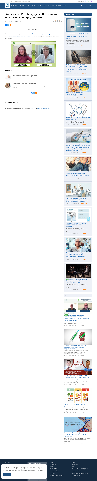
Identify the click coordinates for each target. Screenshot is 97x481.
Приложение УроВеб (26, 1)
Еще (65, 5)
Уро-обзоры (31, 5)
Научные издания (41, 5)
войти (32, 108)
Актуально (59, 5)
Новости (14, 5)
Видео (73, 462)
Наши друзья (75, 464)
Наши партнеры (17, 1)
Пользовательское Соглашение (80, 473)
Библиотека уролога (54, 471)
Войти (90, 6)
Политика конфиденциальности (80, 468)
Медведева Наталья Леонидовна (24, 84)
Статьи (51, 466)
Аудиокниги (52, 473)
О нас (12, 1)
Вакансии (51, 5)
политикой (6, 472)
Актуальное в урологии (55, 470)
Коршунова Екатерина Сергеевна (25, 76)
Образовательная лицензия (56, 475)
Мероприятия (22, 5)
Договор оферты (76, 475)
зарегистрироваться (43, 108)
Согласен (7, 475)
